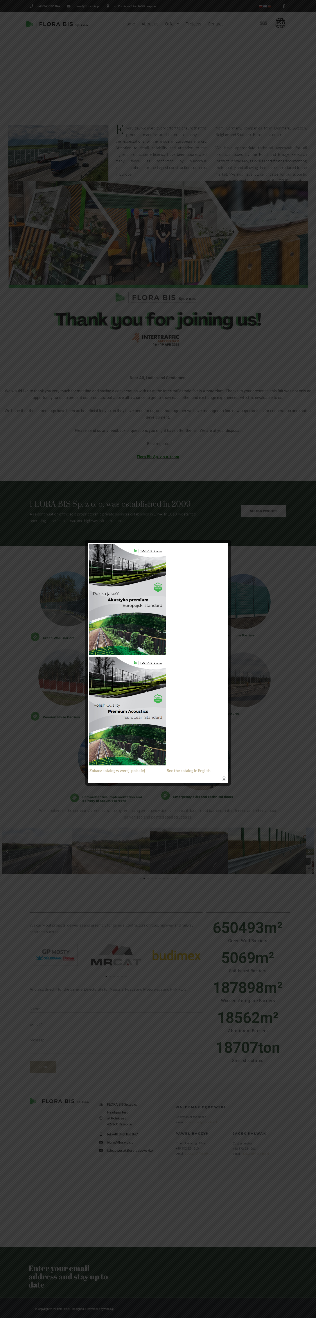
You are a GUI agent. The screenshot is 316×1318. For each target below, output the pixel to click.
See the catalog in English (188, 770)
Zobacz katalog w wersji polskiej (118, 770)
